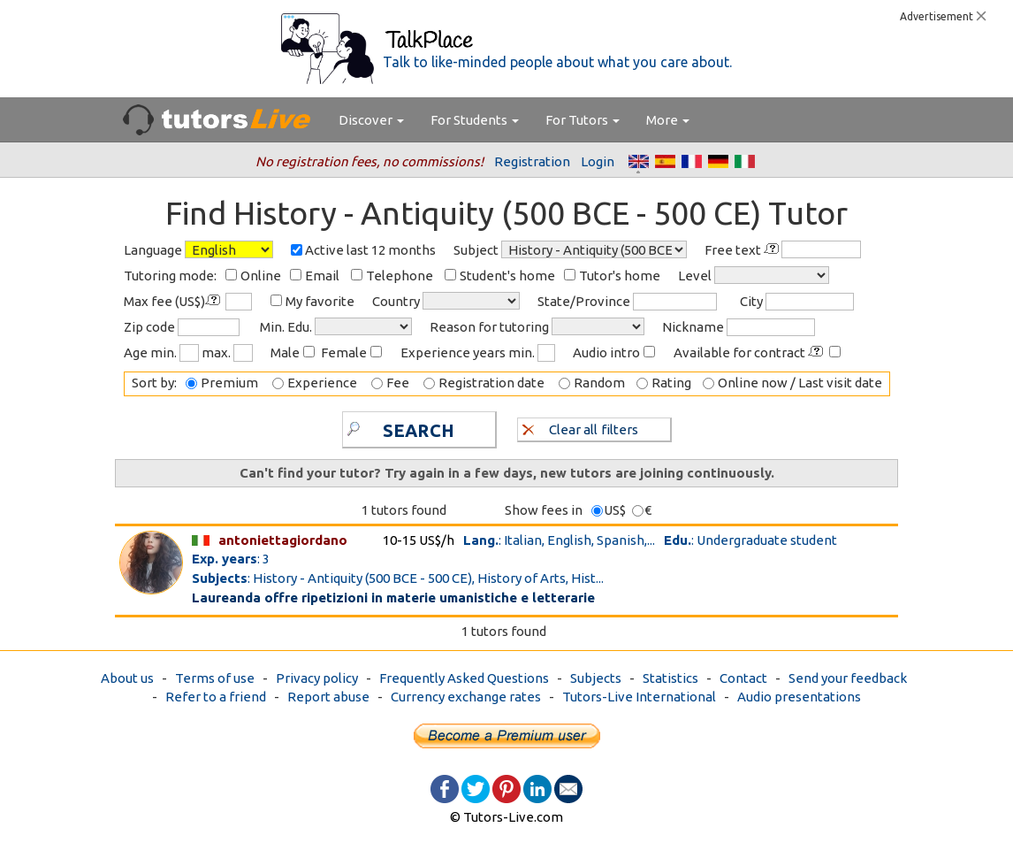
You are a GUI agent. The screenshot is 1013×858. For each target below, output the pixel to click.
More (667, 119)
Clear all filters (580, 428)
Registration (532, 161)
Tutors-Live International (639, 696)
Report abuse (328, 696)
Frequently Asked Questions (464, 678)
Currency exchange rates (466, 696)
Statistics (670, 678)
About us (127, 678)
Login (597, 161)
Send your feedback (847, 678)
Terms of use (215, 678)
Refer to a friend (215, 696)
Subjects (595, 678)
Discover (371, 119)
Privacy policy (317, 678)
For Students (474, 119)
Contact (743, 678)
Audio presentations (799, 696)
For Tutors (582, 119)
